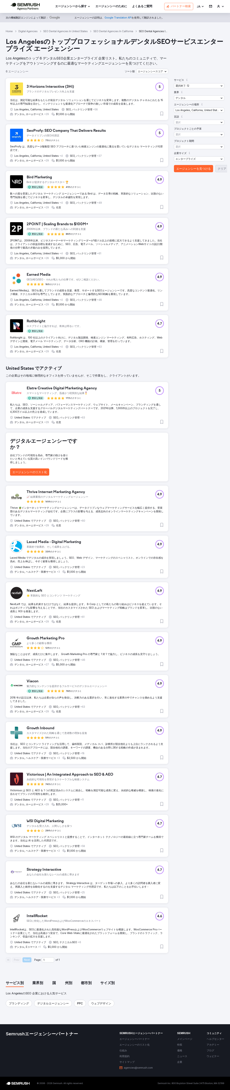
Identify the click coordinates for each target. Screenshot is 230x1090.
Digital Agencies (28, 31)
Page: (37, 959)
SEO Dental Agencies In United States (65, 31)
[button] (200, 6)
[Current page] (48, 960)
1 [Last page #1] (59, 959)
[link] (111, 6)
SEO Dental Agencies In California (113, 31)
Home (9, 31)
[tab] (15, 983)
